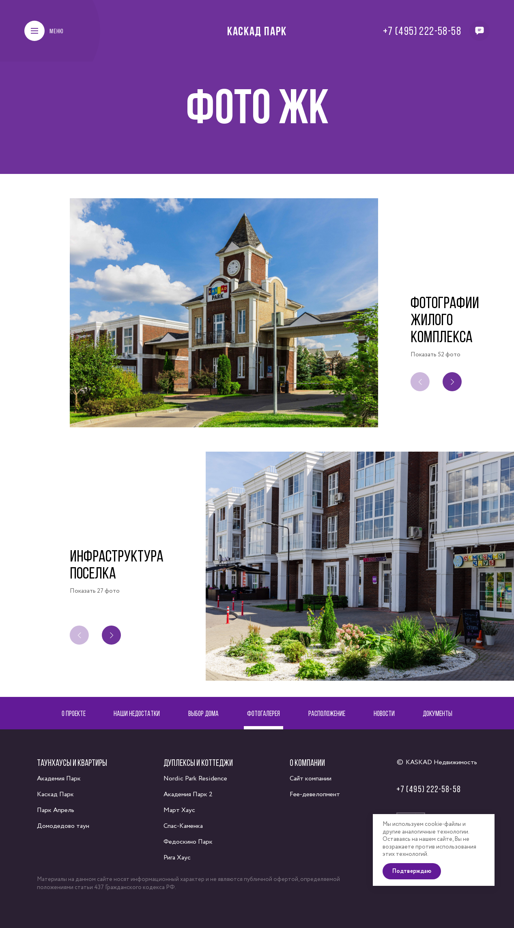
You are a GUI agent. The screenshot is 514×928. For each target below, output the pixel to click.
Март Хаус (179, 810)
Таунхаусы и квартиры (72, 762)
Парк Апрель (55, 810)
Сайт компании (310, 778)
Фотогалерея (263, 713)
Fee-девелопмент (315, 794)
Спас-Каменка (183, 826)
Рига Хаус (177, 857)
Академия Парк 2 (188, 794)
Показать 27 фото (95, 591)
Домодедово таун (63, 826)
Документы (437, 713)
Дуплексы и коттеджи (198, 762)
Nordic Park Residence (195, 778)
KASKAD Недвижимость (441, 762)
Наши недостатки (137, 713)
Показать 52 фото (435, 354)
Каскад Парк (257, 30)
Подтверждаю (411, 871)
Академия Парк (59, 778)
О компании (307, 762)
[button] (453, 381)
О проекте (74, 713)
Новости (384, 713)
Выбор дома (203, 713)
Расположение (326, 713)
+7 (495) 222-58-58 (422, 31)
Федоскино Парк (188, 842)
